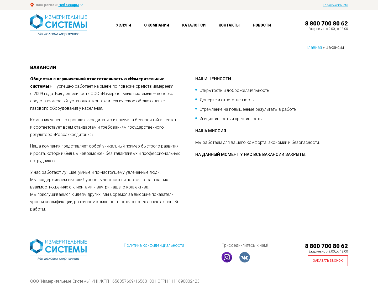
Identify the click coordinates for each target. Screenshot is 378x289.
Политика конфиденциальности (154, 245)
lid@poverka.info (335, 5)
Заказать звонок (328, 260)
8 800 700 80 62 (326, 23)
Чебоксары (69, 5)
